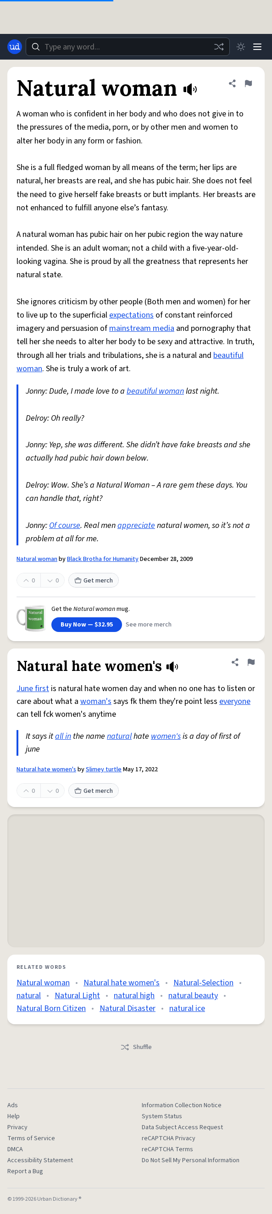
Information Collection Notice (182, 1105)
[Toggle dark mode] (240, 46)
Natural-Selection (203, 983)
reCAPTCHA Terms (167, 1149)
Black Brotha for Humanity (103, 559)
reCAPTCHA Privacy (168, 1138)
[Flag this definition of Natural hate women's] (251, 662)
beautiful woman (155, 391)
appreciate (136, 525)
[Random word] (218, 46)
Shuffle (136, 1047)
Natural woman (37, 559)
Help (13, 1116)
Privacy (17, 1127)
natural (119, 736)
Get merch (93, 580)
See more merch (149, 624)
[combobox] (128, 47)
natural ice (187, 1008)
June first (33, 688)
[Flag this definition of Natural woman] (248, 83)
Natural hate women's (46, 769)
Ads (12, 1105)
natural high (134, 995)
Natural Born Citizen (51, 1008)
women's (166, 736)
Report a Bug (25, 1171)
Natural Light (77, 995)
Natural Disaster (127, 1008)
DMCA (15, 1149)
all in (63, 736)
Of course (64, 525)
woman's (95, 701)
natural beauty (193, 995)
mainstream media (141, 328)
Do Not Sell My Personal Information (190, 1160)
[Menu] (257, 46)
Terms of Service (31, 1138)
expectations (131, 315)
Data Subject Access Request (182, 1127)
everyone (234, 701)
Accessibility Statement (40, 1160)
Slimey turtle (104, 769)
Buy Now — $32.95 (87, 624)
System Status (162, 1116)
